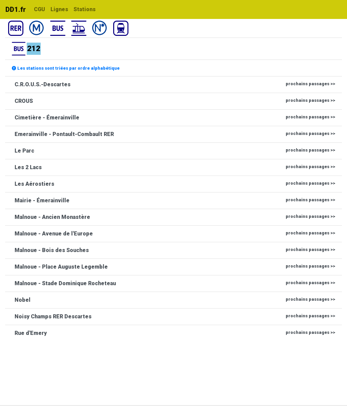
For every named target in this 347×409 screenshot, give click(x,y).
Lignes (59, 9)
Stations (85, 9)
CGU (39, 9)
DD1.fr (15, 9)
